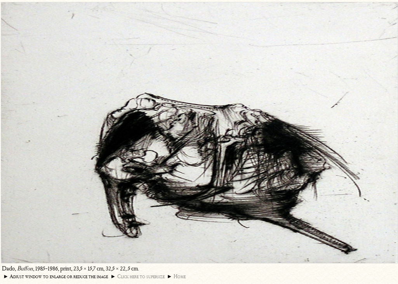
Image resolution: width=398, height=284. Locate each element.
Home (180, 276)
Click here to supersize (141, 276)
